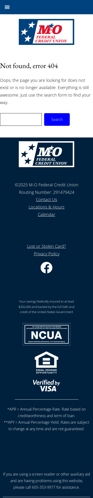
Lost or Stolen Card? (46, 246)
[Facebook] (46, 271)
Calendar (46, 214)
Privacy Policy (46, 253)
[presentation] (46, 450)
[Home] (46, 43)
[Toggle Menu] (7, 7)
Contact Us (46, 199)
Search (57, 119)
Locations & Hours (46, 207)
